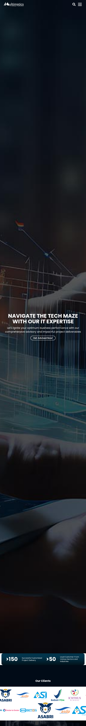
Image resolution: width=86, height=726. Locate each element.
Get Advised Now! (43, 338)
